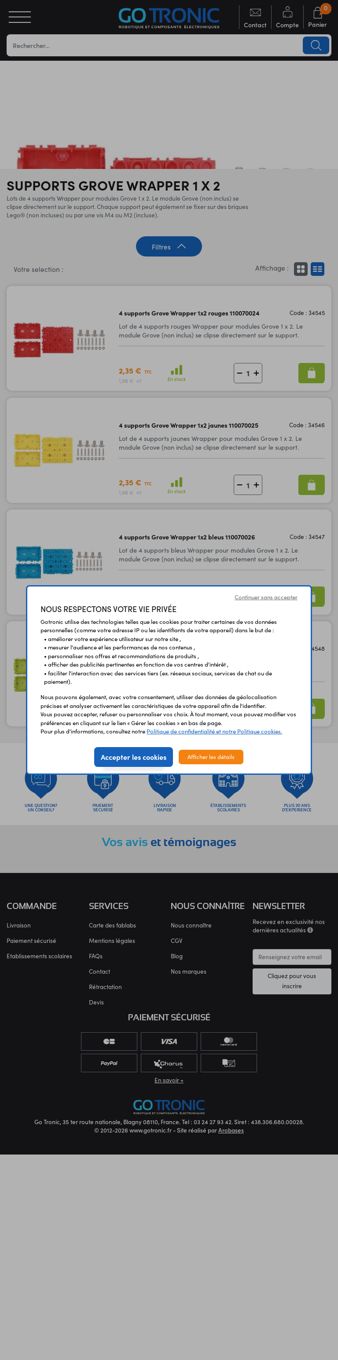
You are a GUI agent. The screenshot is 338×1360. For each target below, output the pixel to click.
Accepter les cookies (133, 757)
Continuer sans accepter (266, 597)
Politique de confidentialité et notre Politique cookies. (214, 731)
